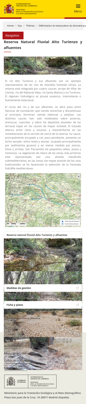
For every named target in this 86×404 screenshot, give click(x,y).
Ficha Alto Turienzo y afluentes (23, 311)
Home (10, 25)
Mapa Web (11, 353)
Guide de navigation (18, 361)
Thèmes (30, 25)
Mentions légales (15, 368)
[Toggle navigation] (77, 8)
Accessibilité (12, 346)
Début (8, 339)
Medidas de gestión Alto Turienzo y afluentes (31, 294)
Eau (20, 25)
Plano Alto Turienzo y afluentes (23, 318)
